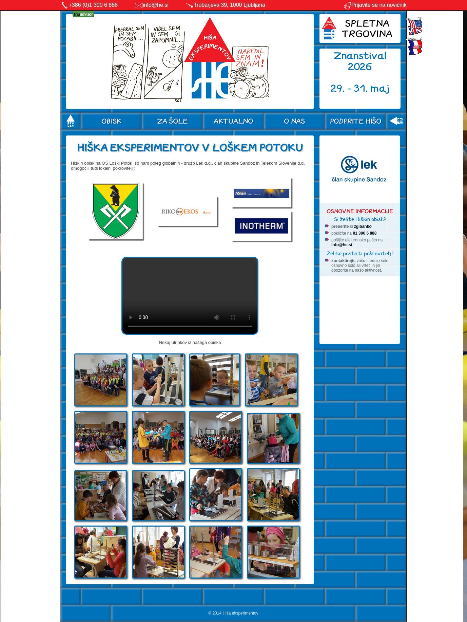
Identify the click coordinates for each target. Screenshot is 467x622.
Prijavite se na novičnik (375, 5)
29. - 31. (350, 88)
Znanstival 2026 (360, 61)
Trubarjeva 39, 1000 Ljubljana (229, 5)
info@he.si (156, 5)
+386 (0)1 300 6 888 (93, 5)
